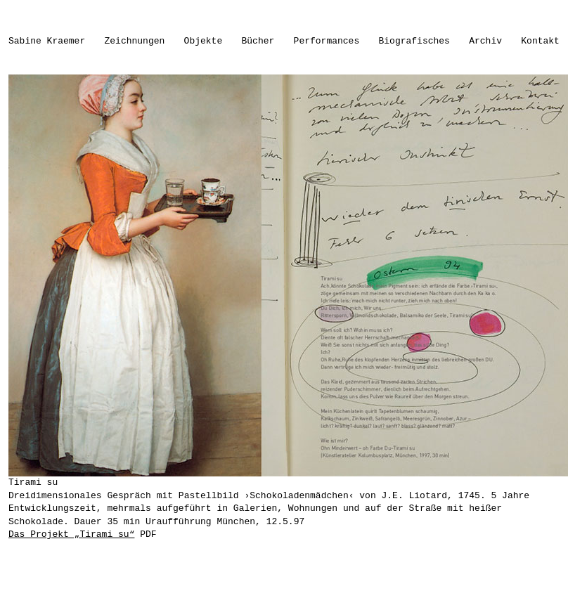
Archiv (485, 41)
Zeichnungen (135, 41)
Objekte (203, 41)
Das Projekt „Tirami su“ (71, 534)
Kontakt (540, 41)
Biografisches (414, 41)
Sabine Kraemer (46, 41)
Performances (327, 41)
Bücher (258, 41)
